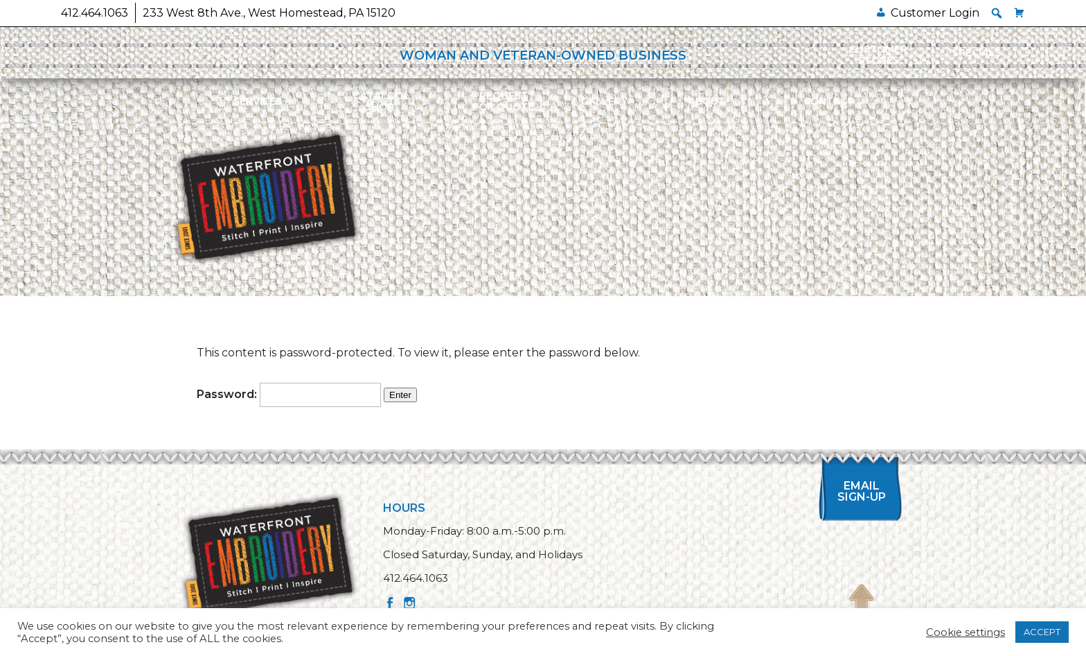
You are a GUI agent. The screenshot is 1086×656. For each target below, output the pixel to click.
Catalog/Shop (380, 101)
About (706, 101)
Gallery (604, 101)
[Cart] (1019, 13)
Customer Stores (878, 55)
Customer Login (935, 12)
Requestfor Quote (503, 101)
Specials (976, 52)
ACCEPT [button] (1042, 631)
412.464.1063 (94, 12)
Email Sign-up (861, 491)
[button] (996, 13)
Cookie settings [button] (965, 632)
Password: (289, 394)
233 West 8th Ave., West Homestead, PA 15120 (269, 12)
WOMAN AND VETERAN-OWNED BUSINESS (543, 55)
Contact (828, 101)
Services (257, 101)
